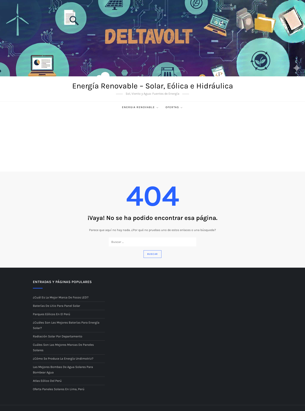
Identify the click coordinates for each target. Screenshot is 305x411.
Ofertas (174, 107)
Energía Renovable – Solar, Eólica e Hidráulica (152, 85)
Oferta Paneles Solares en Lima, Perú (58, 389)
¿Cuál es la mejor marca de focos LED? (61, 297)
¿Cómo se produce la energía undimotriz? (63, 358)
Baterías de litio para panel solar (56, 306)
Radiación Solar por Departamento (57, 336)
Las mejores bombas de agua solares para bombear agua (63, 369)
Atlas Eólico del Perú (47, 381)
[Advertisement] (152, 142)
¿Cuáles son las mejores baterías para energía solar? (66, 325)
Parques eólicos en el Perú (51, 314)
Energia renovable (140, 107)
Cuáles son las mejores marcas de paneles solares (63, 347)
